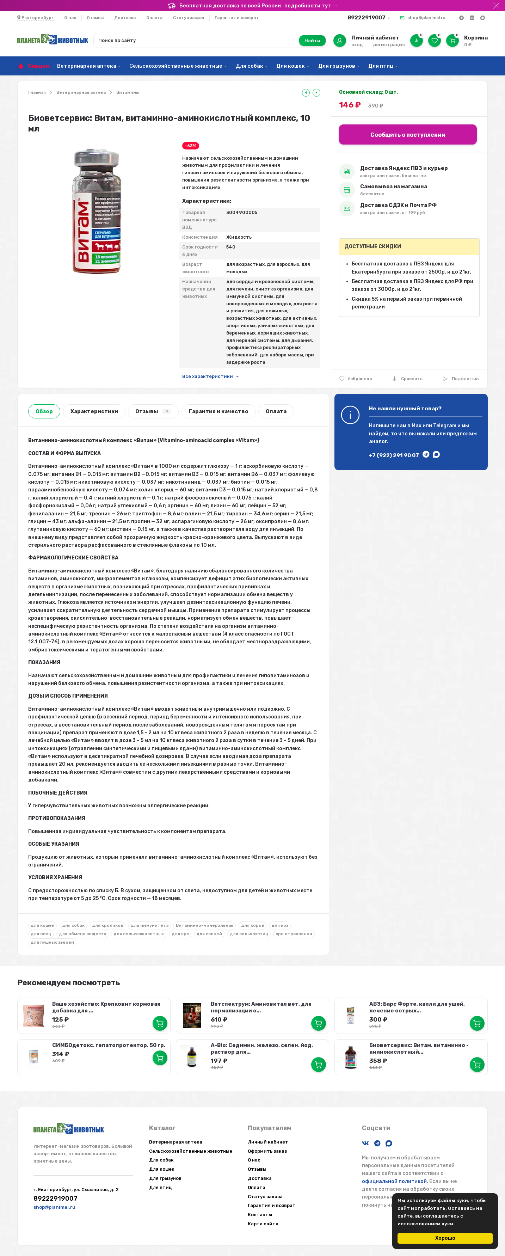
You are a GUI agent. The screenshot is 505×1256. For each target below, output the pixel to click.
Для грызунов (336, 66)
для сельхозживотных (138, 933)
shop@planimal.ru (426, 17)
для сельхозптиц (249, 933)
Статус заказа (188, 17)
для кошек (42, 925)
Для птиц (380, 66)
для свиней (209, 933)
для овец (41, 933)
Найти (312, 40)
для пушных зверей (52, 942)
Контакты (260, 1214)
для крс (180, 933)
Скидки (38, 66)
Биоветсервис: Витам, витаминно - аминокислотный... (418, 1048)
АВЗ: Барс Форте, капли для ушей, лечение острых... (416, 1007)
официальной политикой (394, 1181)
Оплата (154, 17)
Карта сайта (263, 1223)
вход (357, 44)
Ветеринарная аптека (86, 66)
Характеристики (94, 411)
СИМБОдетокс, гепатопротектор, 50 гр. (108, 1045)
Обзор (44, 411)
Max (416, 426)
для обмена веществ (82, 933)
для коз (279, 925)
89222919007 (366, 17)
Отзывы (95, 17)
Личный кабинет (268, 1141)
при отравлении (294, 933)
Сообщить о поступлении (407, 134)
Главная (37, 92)
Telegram (444, 426)
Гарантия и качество (218, 411)
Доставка (125, 17)
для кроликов (107, 925)
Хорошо (445, 1238)
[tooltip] (306, 93)
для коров (252, 925)
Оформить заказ (267, 1150)
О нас (70, 17)
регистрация (389, 44)
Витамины (127, 92)
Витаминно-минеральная (204, 925)
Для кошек (290, 66)
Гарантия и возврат (237, 17)
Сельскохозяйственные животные (175, 66)
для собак (73, 925)
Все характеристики (207, 376)
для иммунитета (149, 925)
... (270, 17)
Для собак (249, 66)
